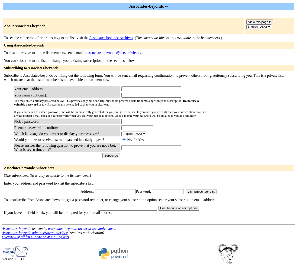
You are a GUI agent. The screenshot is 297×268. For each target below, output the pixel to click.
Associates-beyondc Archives (111, 38)
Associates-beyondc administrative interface (35, 233)
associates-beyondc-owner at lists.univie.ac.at (82, 229)
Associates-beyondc (16, 229)
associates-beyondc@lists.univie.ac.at (115, 53)
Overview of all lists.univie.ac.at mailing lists (35, 237)
